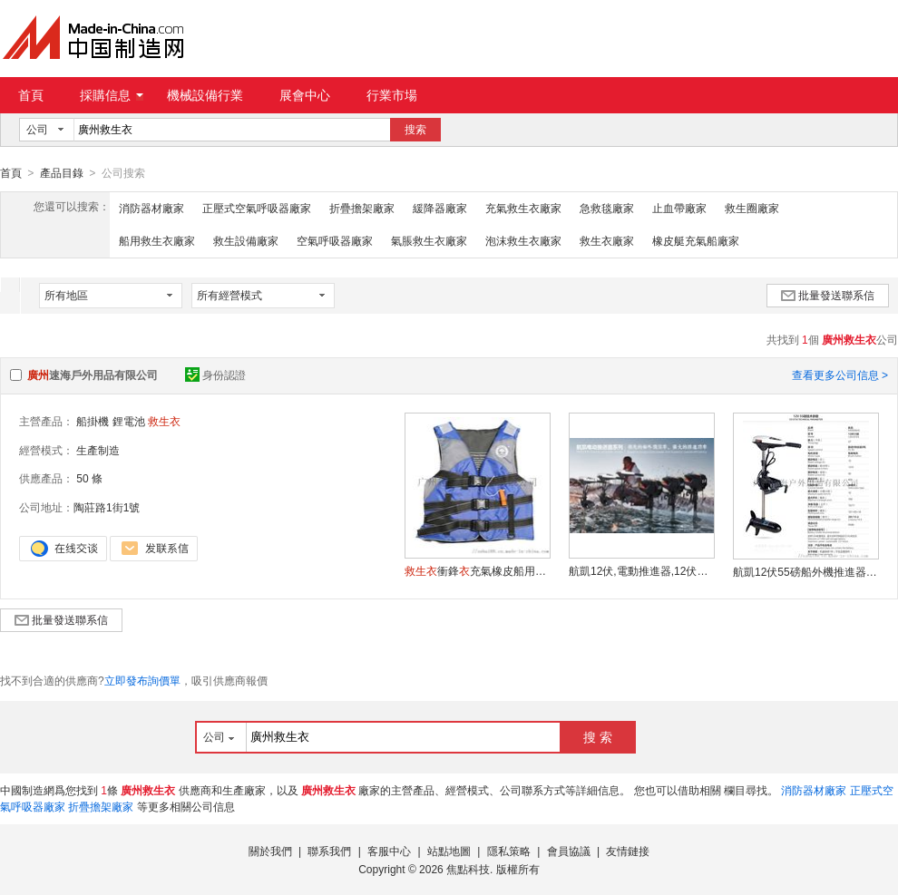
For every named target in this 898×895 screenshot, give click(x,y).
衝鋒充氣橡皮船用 (477, 570)
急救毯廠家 (607, 207)
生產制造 (98, 449)
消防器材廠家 (151, 207)
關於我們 (270, 850)
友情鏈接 (627, 850)
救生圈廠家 (752, 207)
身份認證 (215, 374)
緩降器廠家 (440, 207)
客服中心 (389, 850)
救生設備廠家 (245, 240)
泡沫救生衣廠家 (523, 240)
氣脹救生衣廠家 (429, 240)
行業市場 (391, 95)
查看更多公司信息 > (840, 374)
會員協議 (569, 850)
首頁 (31, 95)
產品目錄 (61, 173)
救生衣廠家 (607, 240)
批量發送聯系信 (827, 294)
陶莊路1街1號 (106, 507)
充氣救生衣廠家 (523, 207)
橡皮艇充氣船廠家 (695, 240)
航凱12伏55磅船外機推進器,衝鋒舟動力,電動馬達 (805, 571)
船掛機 (92, 420)
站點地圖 (449, 850)
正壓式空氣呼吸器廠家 (256, 207)
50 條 (89, 478)
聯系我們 (329, 850)
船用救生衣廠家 (157, 240)
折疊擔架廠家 (362, 207)
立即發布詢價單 (142, 680)
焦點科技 (468, 868)
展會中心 (304, 95)
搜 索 (597, 736)
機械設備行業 (205, 95)
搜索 (415, 129)
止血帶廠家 (679, 207)
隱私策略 (509, 850)
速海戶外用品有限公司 (92, 374)
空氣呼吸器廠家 (335, 240)
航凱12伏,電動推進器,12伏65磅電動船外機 (641, 570)
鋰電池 (128, 420)
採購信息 (111, 95)
